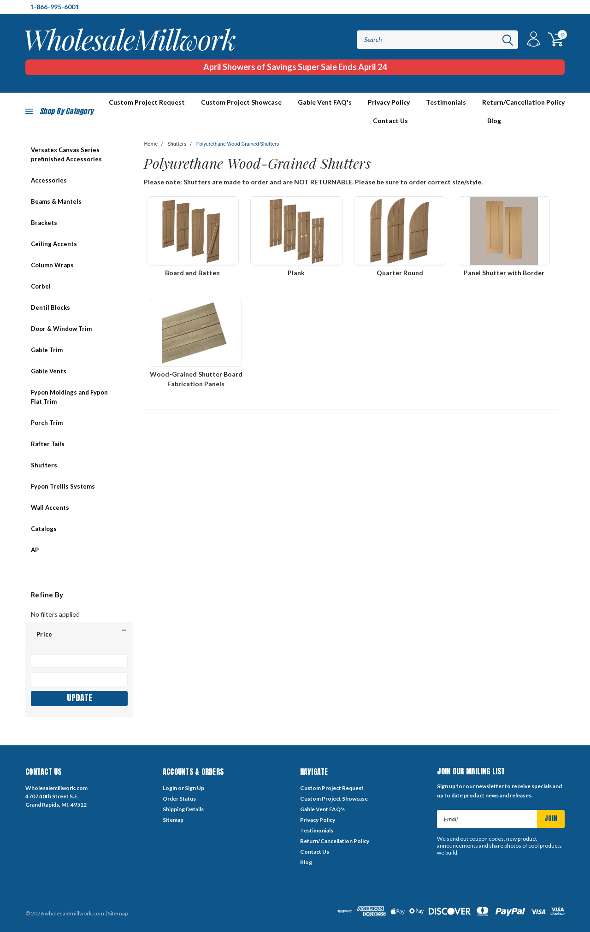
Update (79, 697)
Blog (494, 120)
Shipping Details (183, 809)
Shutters (44, 465)
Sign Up (194, 788)
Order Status (179, 798)
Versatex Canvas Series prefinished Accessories (66, 154)
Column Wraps (52, 265)
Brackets (44, 222)
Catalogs (44, 528)
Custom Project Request (332, 788)
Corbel (41, 286)
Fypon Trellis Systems (63, 486)
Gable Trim (47, 350)
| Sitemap (116, 913)
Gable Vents (48, 371)
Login (170, 788)
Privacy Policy (389, 102)
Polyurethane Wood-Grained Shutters (237, 144)
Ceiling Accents (54, 244)
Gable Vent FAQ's (325, 102)
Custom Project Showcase (241, 102)
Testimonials (446, 102)
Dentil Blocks (50, 307)
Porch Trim (47, 422)
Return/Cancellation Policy (523, 102)
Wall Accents (50, 507)
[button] (79, 634)
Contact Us (390, 120)
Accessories (49, 180)
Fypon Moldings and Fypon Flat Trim (69, 397)
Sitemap (173, 819)
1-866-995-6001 (54, 7)
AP (35, 550)
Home (151, 144)
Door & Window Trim (61, 328)
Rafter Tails (48, 444)
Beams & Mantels (56, 201)
